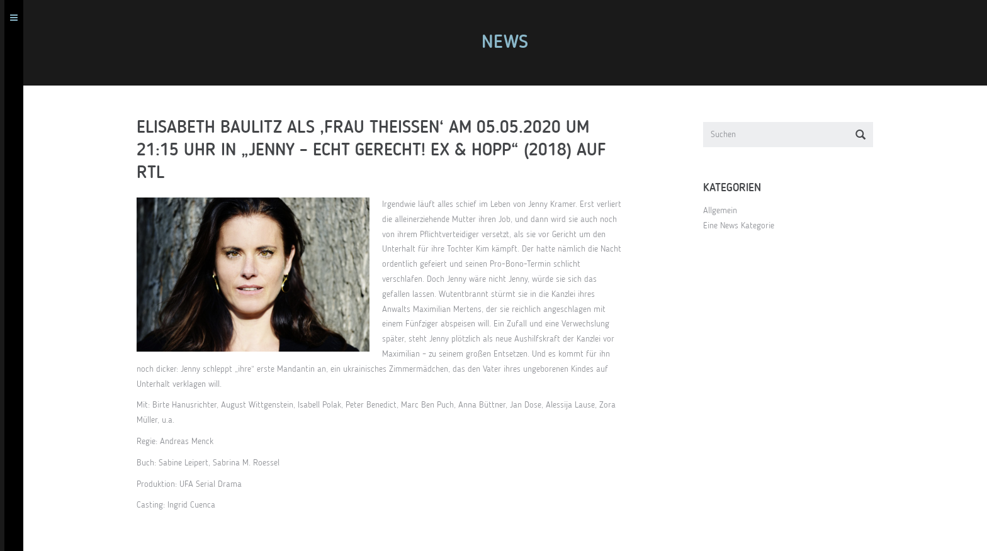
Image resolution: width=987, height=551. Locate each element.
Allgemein (725, 210)
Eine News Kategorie (743, 225)
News (509, 42)
